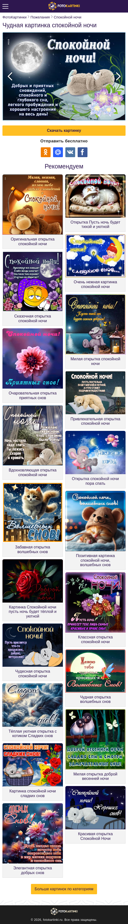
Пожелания (40, 17)
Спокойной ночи (67, 17)
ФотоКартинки (14, 17)
